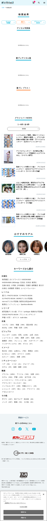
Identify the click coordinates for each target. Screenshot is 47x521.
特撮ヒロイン (30, 386)
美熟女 (33, 351)
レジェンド (9, 389)
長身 (36, 338)
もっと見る (23, 259)
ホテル (7, 367)
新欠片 (41, 285)
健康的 (7, 341)
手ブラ (7, 399)
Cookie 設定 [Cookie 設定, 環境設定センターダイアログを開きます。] (23, 507)
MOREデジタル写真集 (24, 298)
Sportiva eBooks (27, 304)
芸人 (21, 389)
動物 (18, 402)
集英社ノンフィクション (11, 304)
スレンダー (10, 335)
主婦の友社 (6, 285)
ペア (6, 364)
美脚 (25, 338)
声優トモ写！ (7, 317)
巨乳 (23, 335)
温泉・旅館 (20, 367)
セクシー (9, 357)
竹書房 (28, 285)
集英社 (34, 282)
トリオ (17, 364)
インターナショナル (12, 344)
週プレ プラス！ (23, 22)
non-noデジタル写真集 (10, 301)
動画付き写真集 (37, 311)
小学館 (13, 285)
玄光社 (22, 282)
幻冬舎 (28, 282)
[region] (23, 506)
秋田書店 (5, 279)
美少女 (7, 351)
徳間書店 (35, 285)
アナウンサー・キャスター (14, 383)
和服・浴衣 (21, 328)
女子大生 (31, 377)
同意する (23, 517)
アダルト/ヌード (8, 392)
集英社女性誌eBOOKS (27, 301)
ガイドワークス (15, 279)
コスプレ (8, 325)
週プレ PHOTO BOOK (10, 295)
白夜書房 (11, 288)
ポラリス (16, 317)
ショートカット (11, 338)
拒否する (23, 512)
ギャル (28, 344)
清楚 (21, 357)
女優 (35, 374)
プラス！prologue (24, 311)
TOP (3, 7)
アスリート (34, 389)
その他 (29, 402)
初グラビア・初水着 (24, 399)
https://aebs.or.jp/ (6, 487)
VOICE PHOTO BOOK (10, 314)
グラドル (9, 374)
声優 (19, 377)
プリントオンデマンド (27, 314)
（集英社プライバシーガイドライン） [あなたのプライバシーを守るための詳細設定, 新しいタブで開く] (15, 503)
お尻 (34, 335)
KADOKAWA (26, 279)
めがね (7, 328)
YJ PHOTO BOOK (25, 295)
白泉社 (4, 288)
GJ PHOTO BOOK (8, 298)
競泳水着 (32, 325)
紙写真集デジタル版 (9, 311)
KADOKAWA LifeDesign (10, 282)
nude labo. (24, 317)
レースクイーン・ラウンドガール (17, 380)
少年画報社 (21, 285)
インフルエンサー (11, 386)
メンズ (7, 402)
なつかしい (9, 354)
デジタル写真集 (8, 22)
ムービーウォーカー (28, 288)
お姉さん (20, 351)
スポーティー (36, 341)
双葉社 (17, 288)
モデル (7, 377)
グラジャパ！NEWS (38, 22)
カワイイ (24, 354)
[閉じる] (43, 494)
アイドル (23, 374)
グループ (29, 364)
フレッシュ (21, 341)
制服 (20, 325)
